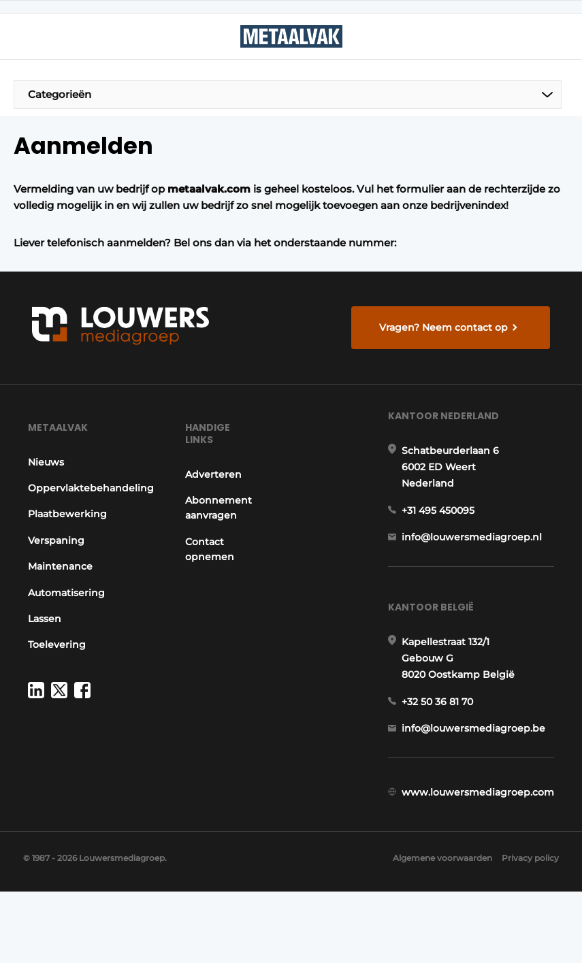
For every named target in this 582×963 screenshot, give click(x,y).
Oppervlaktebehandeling (86, 508)
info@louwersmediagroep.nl (476, 570)
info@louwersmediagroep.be (478, 774)
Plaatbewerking (62, 535)
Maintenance (55, 587)
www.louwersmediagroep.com (482, 844)
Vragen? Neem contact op (447, 332)
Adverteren (215, 495)
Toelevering (52, 665)
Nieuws (41, 482)
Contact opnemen (211, 569)
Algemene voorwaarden (435, 929)
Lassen (39, 639)
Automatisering (61, 613)
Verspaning (51, 561)
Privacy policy (530, 929)
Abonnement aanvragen (220, 528)
